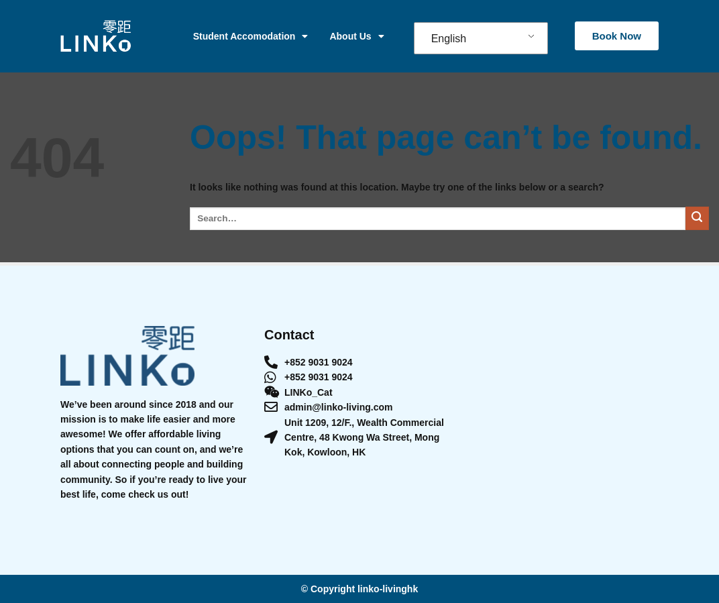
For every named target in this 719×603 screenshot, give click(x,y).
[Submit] (697, 218)
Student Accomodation (251, 36)
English (448, 38)
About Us (356, 36)
